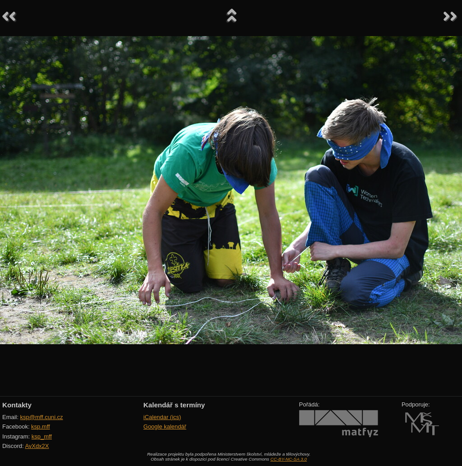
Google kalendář (164, 426)
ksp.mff (40, 426)
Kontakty (17, 405)
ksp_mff (42, 436)
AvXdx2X (37, 446)
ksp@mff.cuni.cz (41, 417)
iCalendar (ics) (162, 417)
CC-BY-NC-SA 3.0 (288, 459)
